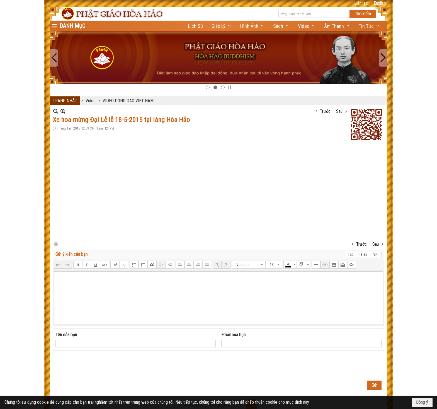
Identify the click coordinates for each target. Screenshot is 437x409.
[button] (221, 26)
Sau (339, 111)
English (380, 3)
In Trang (55, 244)
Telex (363, 254)
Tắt (350, 254)
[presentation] (97, 364)
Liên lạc (361, 3)
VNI (375, 254)
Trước (325, 111)
